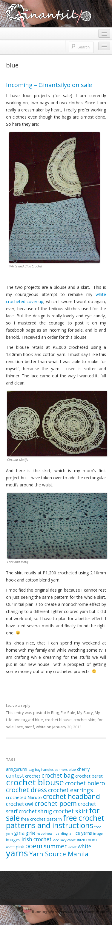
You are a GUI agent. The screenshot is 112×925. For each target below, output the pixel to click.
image (98, 833)
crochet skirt (84, 719)
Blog (55, 712)
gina (19, 832)
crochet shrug (35, 811)
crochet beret (89, 776)
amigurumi (16, 769)
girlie (31, 833)
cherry (83, 769)
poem (33, 846)
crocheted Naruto (24, 797)
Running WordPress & (53, 911)
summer (55, 846)
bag (31, 770)
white (41, 726)
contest (15, 775)
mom (91, 839)
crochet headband (71, 796)
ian (71, 833)
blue (39, 719)
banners (61, 770)
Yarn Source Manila (58, 854)
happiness (44, 833)
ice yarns (83, 833)
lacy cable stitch (72, 840)
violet (72, 847)
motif (29, 726)
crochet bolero (85, 783)
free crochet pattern (41, 819)
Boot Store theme (91, 911)
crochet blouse (58, 719)
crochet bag (58, 775)
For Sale (68, 712)
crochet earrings (70, 790)
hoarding (60, 833)
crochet (32, 776)
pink (20, 847)
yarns (17, 853)
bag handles (44, 770)
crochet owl (19, 803)
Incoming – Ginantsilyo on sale (49, 85)
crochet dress (26, 789)
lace (19, 726)
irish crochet (36, 839)
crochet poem (56, 803)
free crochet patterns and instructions (55, 821)
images (13, 839)
